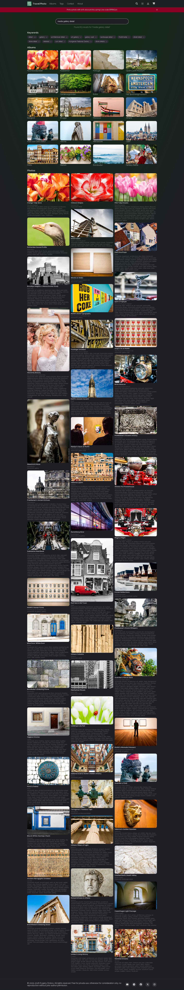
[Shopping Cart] (154, 3)
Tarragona (74, 812)
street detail (138, 37)
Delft (116, 254)
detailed (47, 41)
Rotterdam (30, 249)
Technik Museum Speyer (123, 304)
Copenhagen (119, 913)
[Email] (127, 984)
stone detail (34, 41)
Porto (28, 789)
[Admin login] (148, 4)
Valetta (73, 485)
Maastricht (30, 466)
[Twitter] (147, 984)
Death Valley (119, 877)
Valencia (117, 831)
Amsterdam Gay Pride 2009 (36, 375)
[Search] (137, 3)
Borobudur (30, 691)
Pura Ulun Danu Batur (122, 680)
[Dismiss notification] (157, 10)
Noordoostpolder (32, 205)
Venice (117, 961)
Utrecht (73, 728)
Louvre (29, 881)
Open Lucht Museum (78, 241)
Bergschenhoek (120, 594)
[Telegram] (134, 984)
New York (30, 289)
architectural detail (59, 37)
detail (32, 37)
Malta (29, 645)
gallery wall (91, 37)
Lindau (73, 956)
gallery (43, 37)
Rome (73, 776)
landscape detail (107, 37)
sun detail (60, 41)
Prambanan (119, 438)
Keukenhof (75, 205)
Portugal (30, 838)
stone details (101, 41)
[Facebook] (140, 984)
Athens (73, 656)
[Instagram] (154, 984)
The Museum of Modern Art (80, 280)
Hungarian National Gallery (80, 41)
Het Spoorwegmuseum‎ (122, 386)
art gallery (76, 37)
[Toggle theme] (142, 4)
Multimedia (124, 37)
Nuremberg (75, 534)
